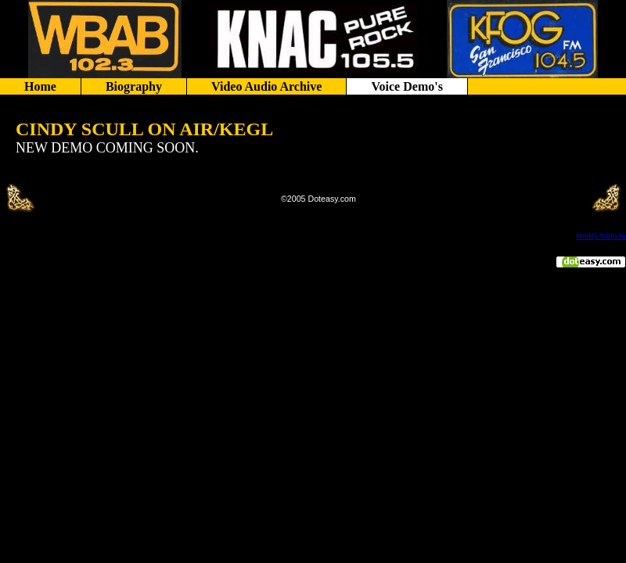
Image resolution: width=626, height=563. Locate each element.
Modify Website (601, 236)
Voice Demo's (406, 86)
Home (40, 86)
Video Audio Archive (266, 86)
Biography (134, 86)
